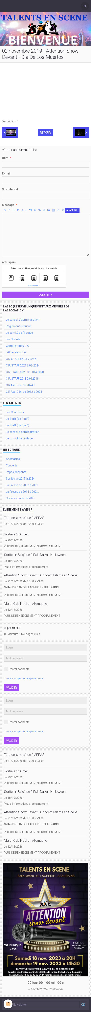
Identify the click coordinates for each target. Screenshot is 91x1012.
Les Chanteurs (15, 412)
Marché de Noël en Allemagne (25, 604)
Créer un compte (12, 678)
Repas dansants (16, 472)
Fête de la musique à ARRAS (24, 518)
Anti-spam (9, 262)
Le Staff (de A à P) (17, 418)
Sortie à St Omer (16, 534)
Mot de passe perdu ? (33, 678)
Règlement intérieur (18, 326)
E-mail (6, 173)
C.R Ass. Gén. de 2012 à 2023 (24, 391)
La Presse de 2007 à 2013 (22, 485)
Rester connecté (17, 669)
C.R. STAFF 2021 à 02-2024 (23, 365)
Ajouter (45, 295)
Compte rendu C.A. (18, 345)
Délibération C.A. (16, 352)
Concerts (11, 465)
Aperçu (72, 210)
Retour (45, 132)
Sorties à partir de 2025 (20, 498)
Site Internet (10, 189)
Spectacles (13, 458)
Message (8, 204)
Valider (11, 687)
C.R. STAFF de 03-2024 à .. (22, 359)
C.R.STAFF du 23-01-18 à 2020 (25, 372)
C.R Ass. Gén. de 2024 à (20, 385)
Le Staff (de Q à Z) (17, 425)
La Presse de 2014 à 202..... (22, 491)
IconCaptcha (33, 286)
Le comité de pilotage (19, 438)
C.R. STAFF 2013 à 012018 (22, 378)
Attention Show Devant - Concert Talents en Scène (41, 575)
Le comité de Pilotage (19, 332)
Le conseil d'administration (22, 319)
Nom (5, 157)
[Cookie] (8, 1003)
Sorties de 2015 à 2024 (20, 478)
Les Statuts (13, 339)
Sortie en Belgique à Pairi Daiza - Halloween (35, 555)
